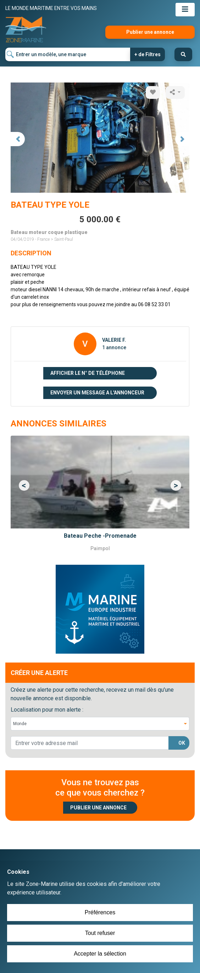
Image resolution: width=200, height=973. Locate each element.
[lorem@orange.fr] (90, 743)
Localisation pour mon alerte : (47, 709)
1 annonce (114, 347)
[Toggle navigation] (185, 9)
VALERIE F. (114, 340)
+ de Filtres (147, 54)
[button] (24, 485)
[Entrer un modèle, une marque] (67, 54)
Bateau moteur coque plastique (49, 232)
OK (181, 743)
